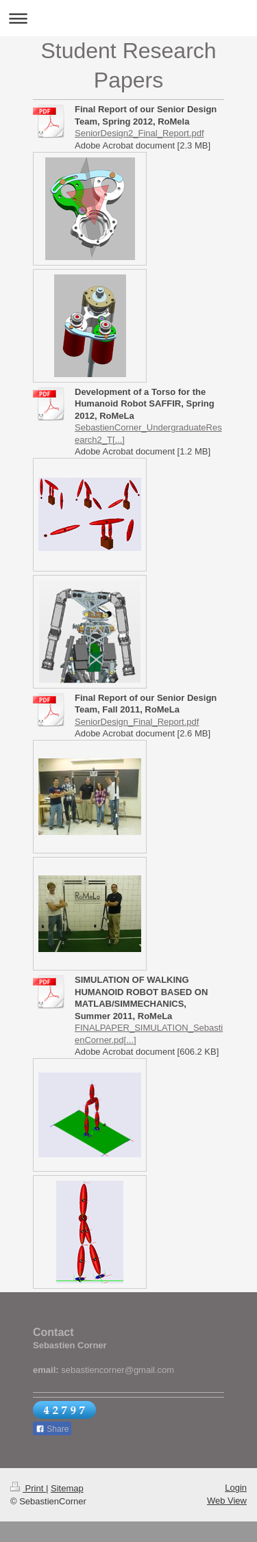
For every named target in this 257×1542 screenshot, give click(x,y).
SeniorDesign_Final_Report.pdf (137, 722)
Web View (227, 1500)
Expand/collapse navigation (128, 18)
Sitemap (67, 1488)
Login (236, 1487)
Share (52, 1429)
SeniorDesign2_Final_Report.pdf (139, 133)
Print (28, 1488)
